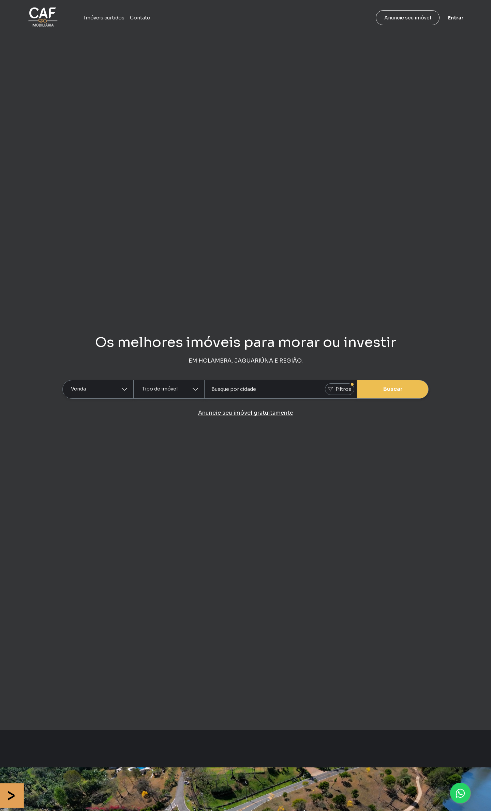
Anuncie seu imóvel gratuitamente (245, 412)
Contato (140, 18)
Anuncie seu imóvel (407, 18)
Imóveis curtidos (104, 18)
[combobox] (280, 389)
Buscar (393, 389)
